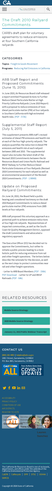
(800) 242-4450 (8, 355)
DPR (26, 474)
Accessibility (8, 398)
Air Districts (8, 408)
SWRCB (5, 478)
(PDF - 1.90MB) (29, 178)
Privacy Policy (9, 401)
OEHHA (42, 474)
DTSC (33, 474)
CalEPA (5, 474)
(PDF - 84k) (17, 278)
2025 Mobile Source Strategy (18, 321)
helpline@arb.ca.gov (25, 355)
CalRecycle (16, 474)
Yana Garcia (28, 426)
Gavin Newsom (13, 423)
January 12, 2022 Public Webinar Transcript (25, 331)
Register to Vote (10, 412)
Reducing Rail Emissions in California (32, 68)
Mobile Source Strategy (16, 310)
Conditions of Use (11, 405)
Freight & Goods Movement (24, 63)
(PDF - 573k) (20, 116)
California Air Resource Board (26, 9)
